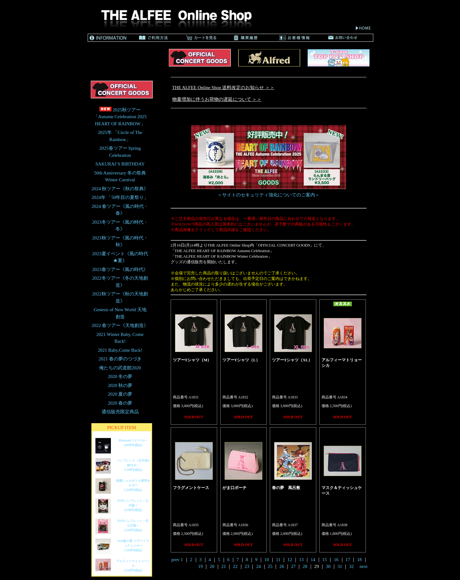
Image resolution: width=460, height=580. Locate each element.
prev (175, 559)
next (364, 566)
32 (351, 566)
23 (246, 566)
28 (305, 566)
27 (293, 566)
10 (266, 559)
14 (313, 559)
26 (281, 566)
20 (212, 566)
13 (301, 559)
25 (270, 566)
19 (200, 566)
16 (336, 559)
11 (278, 559)
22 (235, 566)
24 (258, 566)
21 (223, 566)
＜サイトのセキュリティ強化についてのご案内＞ (268, 194)
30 (328, 566)
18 (359, 559)
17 (347, 559)
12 (289, 559)
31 (339, 566)
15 (324, 559)
